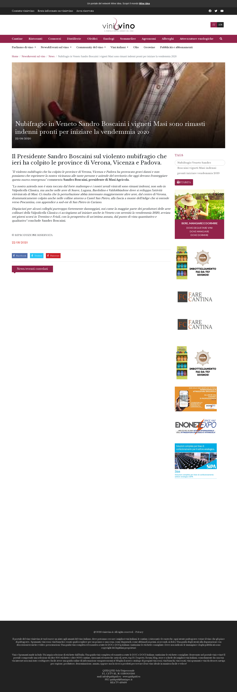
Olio (136, 47)
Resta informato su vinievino (55, 10)
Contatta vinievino (23, 10)
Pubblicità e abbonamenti (176, 47)
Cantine (17, 38)
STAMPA (184, 182)
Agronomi (149, 38)
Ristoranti (35, 38)
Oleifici (92, 38)
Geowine (149, 47)
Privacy (139, 632)
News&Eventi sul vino (55, 47)
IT (213, 24)
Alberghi (168, 38)
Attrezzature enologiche (196, 38)
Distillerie (74, 38)
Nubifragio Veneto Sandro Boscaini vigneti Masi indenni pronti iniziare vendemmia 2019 (198, 163)
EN (220, 24)
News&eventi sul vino (33, 56)
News (51, 56)
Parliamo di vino (23, 47)
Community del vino (90, 47)
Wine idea (144, 3)
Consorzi (54, 38)
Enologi (108, 38)
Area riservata (85, 10)
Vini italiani (118, 47)
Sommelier (128, 38)
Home (15, 56)
